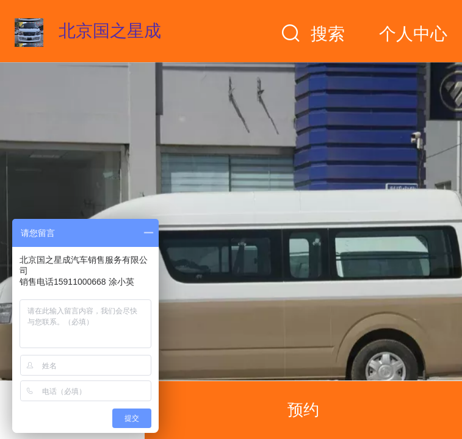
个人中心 (413, 33)
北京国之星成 (110, 30)
